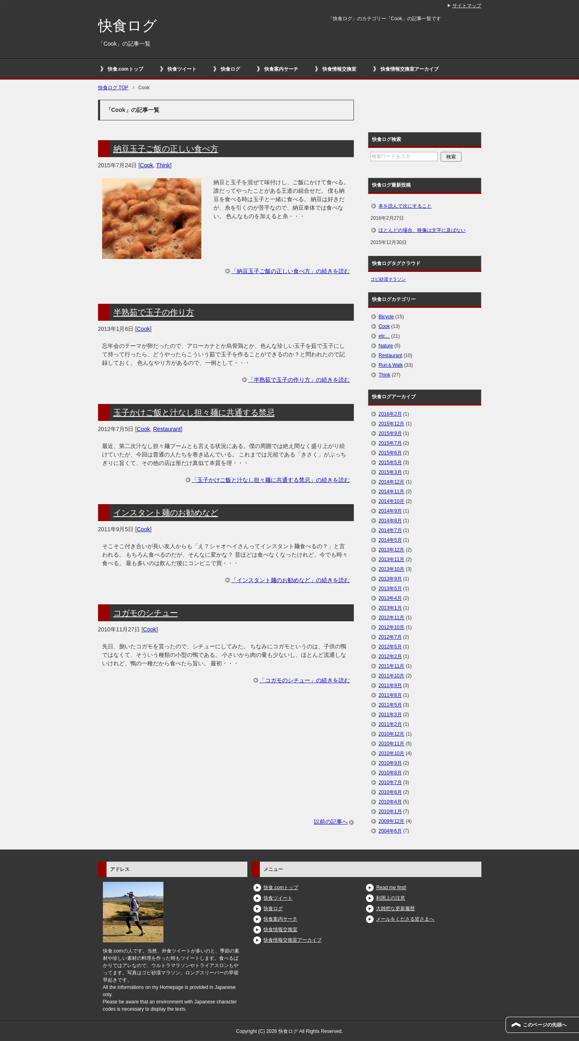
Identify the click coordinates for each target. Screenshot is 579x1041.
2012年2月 (389, 656)
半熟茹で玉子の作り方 (153, 312)
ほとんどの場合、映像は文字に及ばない (422, 230)
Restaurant (166, 429)
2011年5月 (389, 705)
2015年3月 (389, 472)
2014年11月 (391, 491)
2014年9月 (389, 511)
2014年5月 (389, 540)
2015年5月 (389, 462)
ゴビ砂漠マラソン (388, 279)
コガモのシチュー (145, 612)
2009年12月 (391, 821)
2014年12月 (391, 482)
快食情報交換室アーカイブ (409, 69)
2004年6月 (389, 831)
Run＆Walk (390, 365)
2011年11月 (391, 666)
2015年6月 (389, 453)
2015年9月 (389, 433)
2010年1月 (389, 811)
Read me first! (391, 887)
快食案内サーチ (281, 69)
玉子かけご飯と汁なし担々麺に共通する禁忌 (194, 412)
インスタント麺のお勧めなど (165, 512)
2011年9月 (389, 685)
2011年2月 (389, 724)
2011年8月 (389, 695)
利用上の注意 (390, 898)
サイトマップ (466, 5)
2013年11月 (391, 559)
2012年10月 (391, 627)
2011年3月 (389, 714)
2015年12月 (391, 424)
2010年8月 (389, 773)
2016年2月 (389, 414)
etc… (384, 336)
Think (163, 165)
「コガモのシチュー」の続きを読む (304, 680)
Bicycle (386, 317)
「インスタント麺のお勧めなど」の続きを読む (290, 580)
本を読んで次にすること (405, 206)
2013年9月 (389, 579)
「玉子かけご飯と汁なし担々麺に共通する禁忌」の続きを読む (271, 480)
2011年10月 (391, 676)
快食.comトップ (125, 69)
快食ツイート (181, 69)
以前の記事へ (331, 821)
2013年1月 (389, 608)
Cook (146, 165)
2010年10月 (391, 753)
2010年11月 (391, 744)
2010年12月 (391, 734)
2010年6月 (389, 792)
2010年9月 (389, 763)
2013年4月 (389, 598)
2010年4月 (389, 802)
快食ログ (127, 25)
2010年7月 (389, 782)
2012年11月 (391, 617)
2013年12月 (391, 550)
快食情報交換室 (339, 69)
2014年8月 (389, 521)
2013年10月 (391, 569)
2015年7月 (389, 443)
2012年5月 (389, 647)
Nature (385, 346)
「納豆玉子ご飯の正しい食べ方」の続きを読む (290, 271)
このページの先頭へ (544, 1025)
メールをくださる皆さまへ (405, 919)
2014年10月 (391, 501)
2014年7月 (389, 530)
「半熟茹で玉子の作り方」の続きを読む (299, 379)
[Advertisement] (226, 761)
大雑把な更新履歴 (395, 908)
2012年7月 (389, 637)
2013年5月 (389, 588)
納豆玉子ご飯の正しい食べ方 (165, 148)
